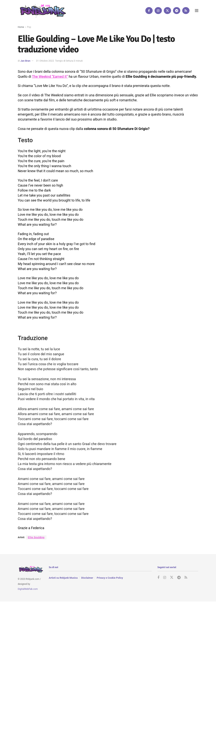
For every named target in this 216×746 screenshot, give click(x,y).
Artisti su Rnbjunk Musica (63, 577)
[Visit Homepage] (42, 10)
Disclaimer (87, 577)
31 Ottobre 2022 (45, 60)
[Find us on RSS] (186, 10)
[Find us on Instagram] (158, 10)
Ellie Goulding (36, 537)
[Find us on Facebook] (149, 10)
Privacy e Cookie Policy (110, 577)
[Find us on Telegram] (176, 10)
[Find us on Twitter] (167, 10)
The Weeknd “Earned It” (50, 76)
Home (21, 27)
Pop (29, 27)
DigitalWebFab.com (28, 589)
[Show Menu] (196, 10)
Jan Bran (25, 60)
